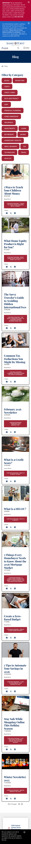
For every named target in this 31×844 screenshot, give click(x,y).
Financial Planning (12, 110)
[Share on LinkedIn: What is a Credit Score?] (15, 481)
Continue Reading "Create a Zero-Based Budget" (15, 629)
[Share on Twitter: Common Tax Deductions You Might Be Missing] (11, 382)
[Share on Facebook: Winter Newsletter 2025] (7, 798)
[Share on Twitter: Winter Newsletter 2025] (11, 798)
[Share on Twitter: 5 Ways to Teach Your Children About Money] (11, 213)
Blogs (6, 80)
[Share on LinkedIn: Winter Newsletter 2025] (15, 798)
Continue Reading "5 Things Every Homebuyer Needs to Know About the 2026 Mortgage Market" (15, 579)
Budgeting (19, 80)
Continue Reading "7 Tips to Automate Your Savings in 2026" (15, 683)
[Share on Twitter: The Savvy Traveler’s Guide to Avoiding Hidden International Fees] (11, 328)
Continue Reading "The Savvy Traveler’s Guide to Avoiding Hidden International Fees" (15, 319)
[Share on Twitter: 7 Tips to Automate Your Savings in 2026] (11, 691)
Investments (9, 128)
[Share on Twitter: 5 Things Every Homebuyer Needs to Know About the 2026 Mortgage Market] (11, 588)
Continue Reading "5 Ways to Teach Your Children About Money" (15, 205)
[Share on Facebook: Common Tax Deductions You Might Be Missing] (7, 382)
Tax (24, 146)
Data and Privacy (11, 98)
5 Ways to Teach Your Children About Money (13, 190)
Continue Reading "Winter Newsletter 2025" (15, 790)
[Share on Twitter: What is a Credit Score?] (11, 481)
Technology (9, 152)
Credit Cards (9, 92)
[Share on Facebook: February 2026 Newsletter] (7, 432)
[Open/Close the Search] (18, 48)
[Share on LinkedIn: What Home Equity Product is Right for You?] (15, 267)
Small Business (10, 146)
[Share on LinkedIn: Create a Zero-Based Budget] (15, 638)
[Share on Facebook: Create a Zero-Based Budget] (7, 638)
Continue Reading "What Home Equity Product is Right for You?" (15, 258)
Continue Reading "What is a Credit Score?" (15, 473)
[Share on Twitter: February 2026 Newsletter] (11, 432)
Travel (23, 152)
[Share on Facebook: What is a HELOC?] (7, 527)
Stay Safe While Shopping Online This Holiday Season (14, 723)
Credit (7, 86)
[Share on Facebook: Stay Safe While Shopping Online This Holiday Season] (7, 749)
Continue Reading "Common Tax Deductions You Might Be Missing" (15, 373)
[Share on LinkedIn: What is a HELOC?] (15, 527)
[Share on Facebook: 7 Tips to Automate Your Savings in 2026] (7, 691)
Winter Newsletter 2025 (15, 778)
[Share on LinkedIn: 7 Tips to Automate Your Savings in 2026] (15, 691)
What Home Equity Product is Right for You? (15, 244)
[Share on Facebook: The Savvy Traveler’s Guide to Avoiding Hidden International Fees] (7, 328)
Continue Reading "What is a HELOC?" (15, 519)
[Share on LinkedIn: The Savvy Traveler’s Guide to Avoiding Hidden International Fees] (15, 328)
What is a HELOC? (15, 509)
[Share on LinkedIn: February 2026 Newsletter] (15, 432)
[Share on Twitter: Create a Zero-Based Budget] (11, 638)
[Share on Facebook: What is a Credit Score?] (7, 481)
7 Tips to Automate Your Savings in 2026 (15, 668)
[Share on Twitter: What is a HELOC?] (11, 527)
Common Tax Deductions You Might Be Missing (14, 359)
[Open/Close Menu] (26, 48)
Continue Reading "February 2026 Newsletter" (15, 424)
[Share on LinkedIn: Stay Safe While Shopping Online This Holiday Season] (15, 749)
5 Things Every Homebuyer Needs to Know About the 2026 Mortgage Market (15, 561)
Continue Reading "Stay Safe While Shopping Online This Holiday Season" (15, 740)
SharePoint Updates (12, 140)
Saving (23, 134)
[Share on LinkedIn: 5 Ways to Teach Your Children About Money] (15, 213)
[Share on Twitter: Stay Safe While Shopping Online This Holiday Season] (11, 749)
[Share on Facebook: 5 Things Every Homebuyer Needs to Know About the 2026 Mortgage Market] (7, 588)
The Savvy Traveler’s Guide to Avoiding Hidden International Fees (15, 301)
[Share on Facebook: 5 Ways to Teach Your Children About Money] (7, 213)
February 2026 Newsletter (12, 410)
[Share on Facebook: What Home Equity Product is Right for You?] (7, 267)
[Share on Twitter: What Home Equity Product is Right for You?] (11, 267)
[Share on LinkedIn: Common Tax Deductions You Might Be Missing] (15, 382)
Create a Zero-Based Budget (13, 617)
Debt (6, 104)
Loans (23, 128)
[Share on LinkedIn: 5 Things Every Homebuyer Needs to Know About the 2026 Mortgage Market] (15, 588)
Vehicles (7, 158)
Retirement (9, 134)
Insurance (8, 122)
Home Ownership (11, 116)
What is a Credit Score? (13, 461)
